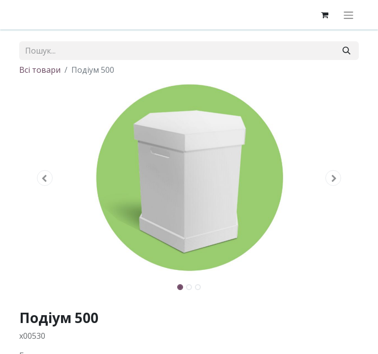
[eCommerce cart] (324, 15)
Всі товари (40, 69)
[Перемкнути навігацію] (348, 15)
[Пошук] (346, 50)
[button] (44, 178)
